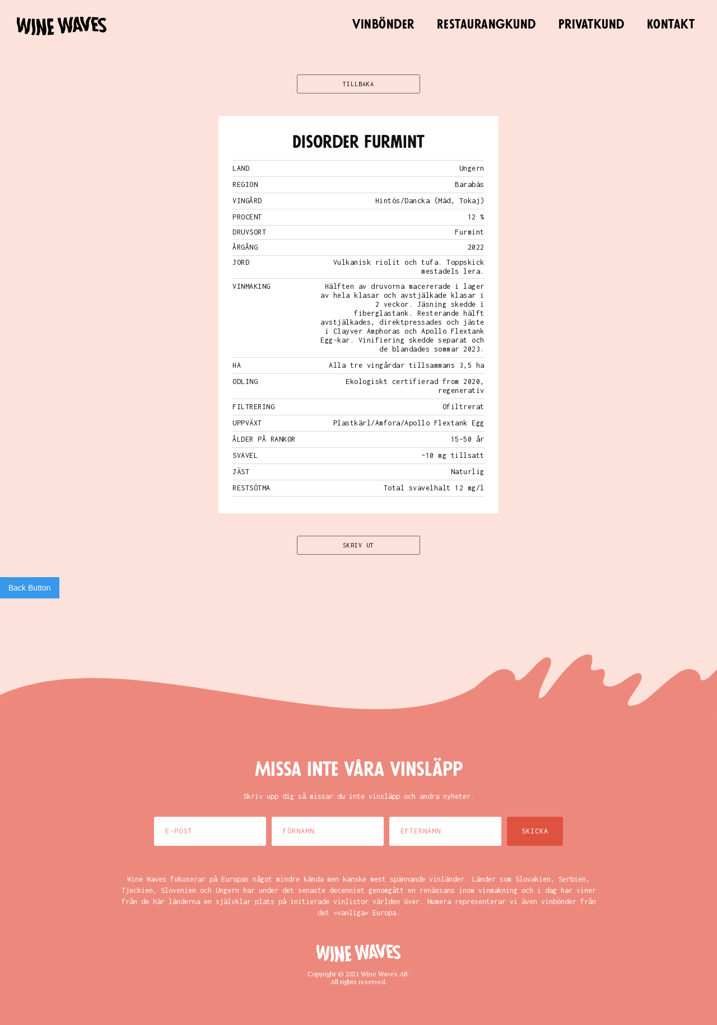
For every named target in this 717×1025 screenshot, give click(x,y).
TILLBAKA (358, 84)
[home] (61, 26)
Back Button (29, 587)
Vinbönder (383, 24)
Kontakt (671, 24)
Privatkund (591, 24)
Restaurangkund (486, 24)
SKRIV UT (358, 545)
